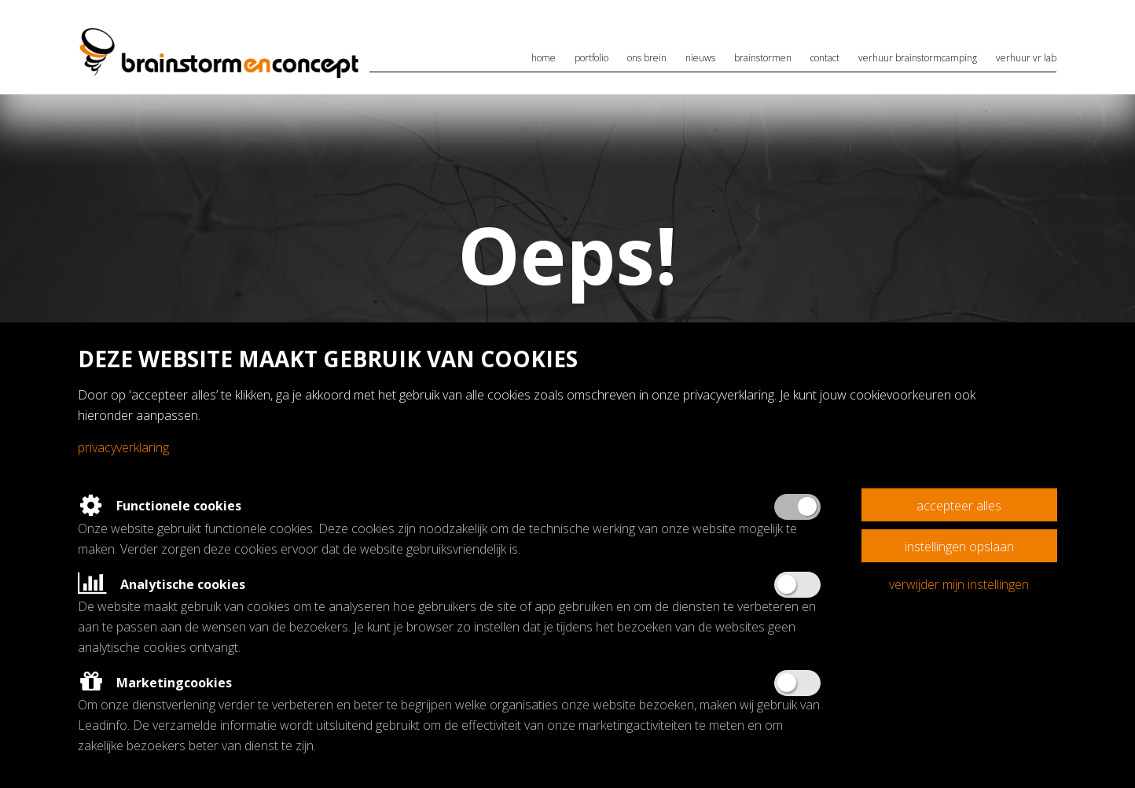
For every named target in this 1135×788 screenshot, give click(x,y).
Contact (824, 57)
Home (543, 57)
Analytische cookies (161, 584)
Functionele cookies (159, 505)
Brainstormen (763, 57)
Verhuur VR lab (1026, 57)
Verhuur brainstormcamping (917, 57)
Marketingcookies (155, 682)
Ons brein (647, 57)
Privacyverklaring (123, 447)
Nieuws (700, 57)
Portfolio (591, 57)
